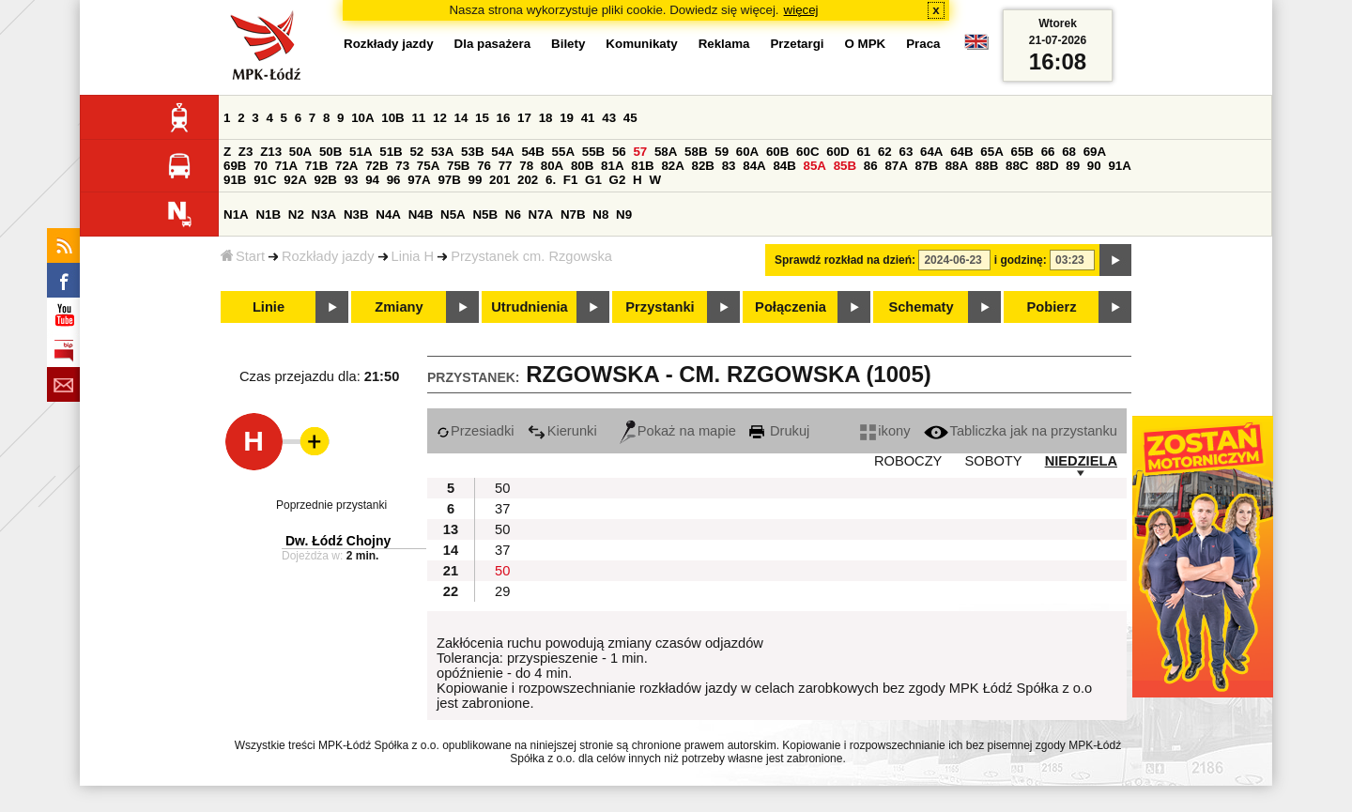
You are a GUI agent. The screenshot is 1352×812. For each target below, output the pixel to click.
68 (1069, 152)
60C (807, 152)
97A (418, 180)
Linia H (413, 256)
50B (330, 152)
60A (747, 152)
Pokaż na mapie (678, 430)
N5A (453, 214)
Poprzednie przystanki (331, 505)
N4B (421, 214)
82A (672, 166)
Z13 (271, 152)
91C (265, 180)
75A (428, 166)
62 (885, 152)
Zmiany (398, 306)
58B (695, 152)
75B (458, 166)
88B (987, 166)
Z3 (246, 152)
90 (1094, 166)
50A (300, 152)
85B (845, 166)
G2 (617, 180)
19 (567, 118)
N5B (485, 214)
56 (619, 152)
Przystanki (659, 306)
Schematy (920, 306)
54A (502, 152)
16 (504, 118)
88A (956, 166)
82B (703, 166)
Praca (923, 44)
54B (532, 152)
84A (754, 166)
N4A (388, 214)
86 (871, 166)
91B (234, 180)
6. (550, 180)
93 (352, 180)
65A (991, 152)
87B (926, 166)
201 (499, 180)
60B (777, 152)
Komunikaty (641, 44)
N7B (573, 214)
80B (582, 166)
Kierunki (562, 430)
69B (234, 166)
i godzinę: (1020, 260)
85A (815, 166)
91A (1119, 166)
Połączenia (790, 306)
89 (1073, 166)
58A (665, 152)
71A (286, 166)
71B (316, 166)
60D (837, 152)
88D (1047, 166)
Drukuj (779, 430)
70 (261, 166)
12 (440, 118)
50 (502, 488)
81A (612, 166)
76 (484, 166)
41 (588, 118)
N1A (236, 214)
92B (325, 180)
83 (729, 166)
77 (506, 166)
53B (472, 152)
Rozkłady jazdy (328, 256)
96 (394, 180)
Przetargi (796, 44)
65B (1021, 152)
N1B (268, 214)
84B (784, 166)
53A (442, 152)
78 (526, 166)
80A (552, 166)
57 (640, 152)
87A (895, 166)
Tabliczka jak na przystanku (1020, 430)
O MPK (865, 44)
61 (863, 152)
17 (524, 118)
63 (906, 152)
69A (1094, 152)
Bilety (568, 44)
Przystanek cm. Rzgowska (531, 256)
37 (502, 508)
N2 (296, 214)
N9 (624, 214)
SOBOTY (993, 460)
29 (502, 591)
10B (392, 118)
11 (418, 118)
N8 (600, 214)
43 (609, 118)
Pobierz (1052, 306)
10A (362, 118)
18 (546, 118)
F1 (570, 180)
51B (390, 152)
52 (416, 152)
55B (593, 152)
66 (1048, 152)
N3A (324, 214)
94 (372, 180)
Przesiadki (476, 430)
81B (642, 166)
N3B (356, 214)
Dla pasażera (492, 44)
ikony (885, 430)
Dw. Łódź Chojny (338, 540)
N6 (513, 214)
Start (243, 256)
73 (402, 166)
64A (931, 152)
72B (376, 166)
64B (961, 152)
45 (630, 118)
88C (1017, 166)
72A (346, 166)
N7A (541, 214)
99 (476, 180)
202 (527, 180)
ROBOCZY (908, 460)
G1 (593, 180)
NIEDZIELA (1081, 460)
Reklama (724, 44)
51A (360, 152)
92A (295, 180)
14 (461, 118)
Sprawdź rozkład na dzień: (845, 260)
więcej (801, 10)
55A (563, 152)
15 (482, 118)
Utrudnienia (529, 306)
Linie (268, 306)
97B (449, 180)
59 (721, 152)
